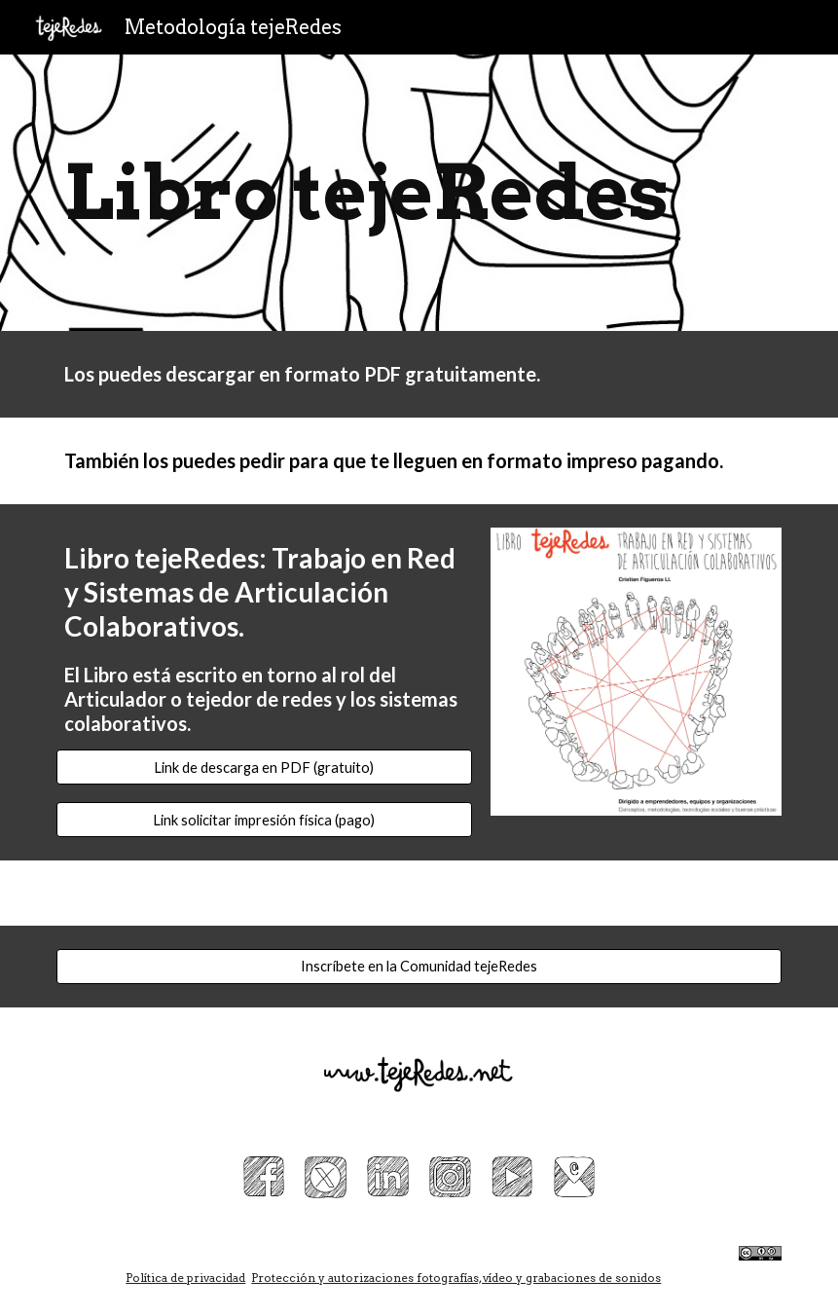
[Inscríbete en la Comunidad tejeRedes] (419, 966)
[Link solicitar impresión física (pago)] (264, 819)
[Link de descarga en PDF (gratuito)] (264, 767)
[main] (419, 192)
